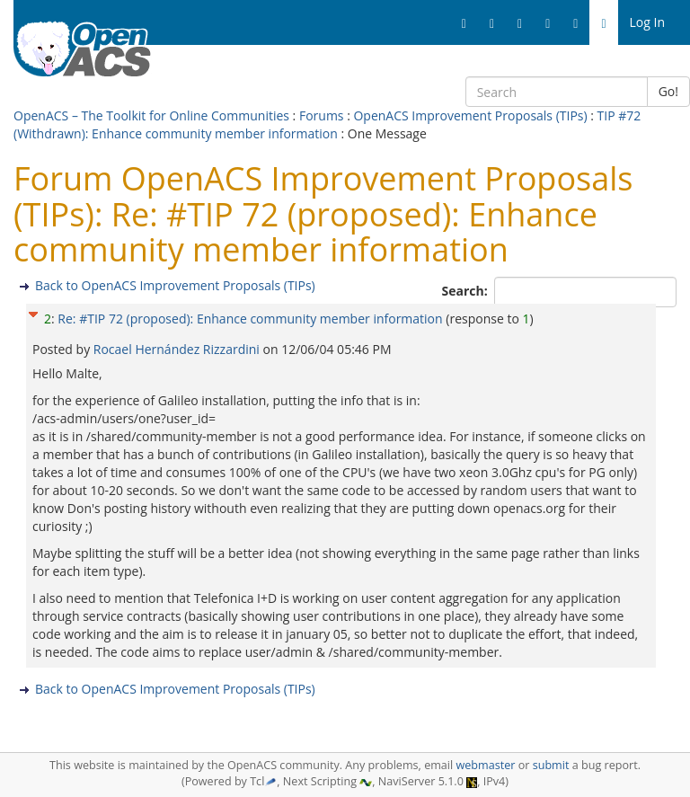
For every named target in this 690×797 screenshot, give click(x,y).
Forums (321, 115)
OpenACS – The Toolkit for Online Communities (151, 115)
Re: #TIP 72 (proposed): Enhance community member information (250, 318)
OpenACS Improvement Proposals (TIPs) (470, 115)
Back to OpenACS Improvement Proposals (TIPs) (175, 285)
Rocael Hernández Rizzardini (178, 349)
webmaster (485, 765)
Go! (668, 91)
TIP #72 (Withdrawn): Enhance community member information (327, 124)
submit (551, 765)
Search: (466, 290)
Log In (647, 22)
